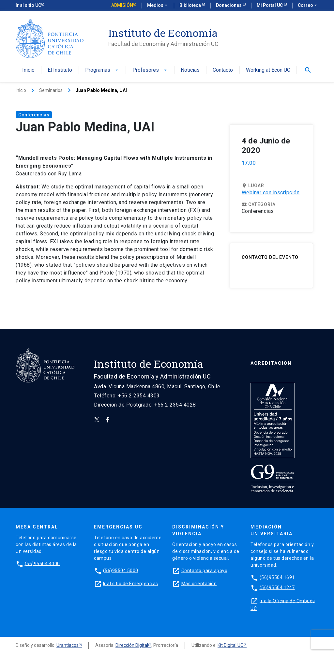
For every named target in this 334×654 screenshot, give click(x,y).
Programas (102, 70)
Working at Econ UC (268, 70)
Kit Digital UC (230, 645)
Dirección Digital (131, 645)
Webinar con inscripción (271, 192)
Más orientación (199, 583)
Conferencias (33, 114)
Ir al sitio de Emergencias (130, 583)
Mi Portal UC (270, 5)
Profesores (150, 70)
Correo (308, 5)
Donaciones (229, 5)
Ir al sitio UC (28, 5)
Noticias (190, 70)
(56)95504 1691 (277, 577)
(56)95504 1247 (277, 587)
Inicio (28, 70)
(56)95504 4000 (42, 563)
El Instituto (60, 70)
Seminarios (51, 90)
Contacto (223, 70)
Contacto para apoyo (204, 570)
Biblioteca (190, 5)
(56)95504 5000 (120, 570)
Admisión (122, 5)
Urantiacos (67, 645)
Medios (158, 5)
